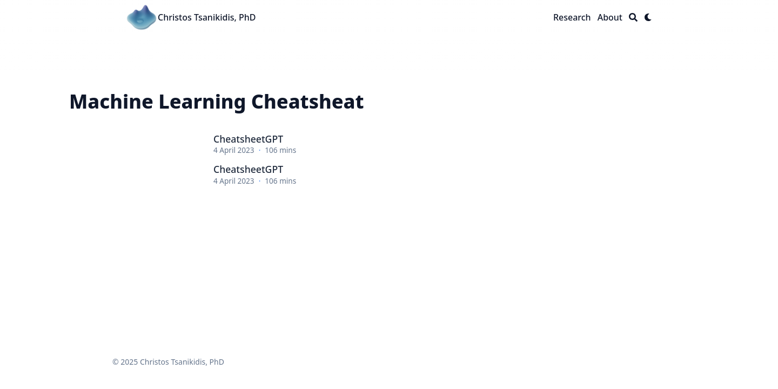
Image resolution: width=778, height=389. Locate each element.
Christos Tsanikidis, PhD (207, 17)
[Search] (633, 17)
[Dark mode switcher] (648, 17)
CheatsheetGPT (248, 138)
